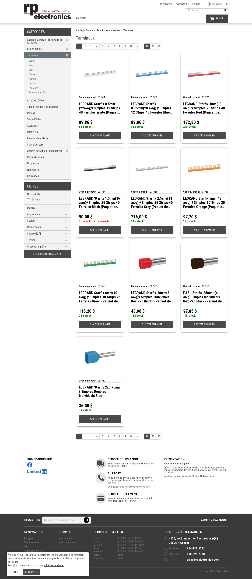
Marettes (33, 78)
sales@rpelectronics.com (137, 486)
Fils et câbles (34, 49)
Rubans (31, 113)
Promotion (33, 163)
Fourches (33, 88)
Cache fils (32, 132)
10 (147, 46)
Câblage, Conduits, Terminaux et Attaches (44, 41)
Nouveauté (33, 169)
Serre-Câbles (34, 119)
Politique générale (34, 550)
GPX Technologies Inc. (218, 571)
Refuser (15, 572)
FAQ (26, 546)
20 (153, 46)
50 (159, 46)
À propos (28, 538)
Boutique (81, 18)
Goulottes (32, 125)
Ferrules (33, 74)
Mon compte (65, 538)
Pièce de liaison (35, 157)
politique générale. (54, 565)
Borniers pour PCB (38, 92)
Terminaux (32, 55)
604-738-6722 (196, 548)
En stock (35, 199)
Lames (32, 60)
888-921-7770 (196, 554)
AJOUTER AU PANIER (100, 135)
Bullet (31, 69)
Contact (196, 3)
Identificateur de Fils (38, 138)
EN (227, 3)
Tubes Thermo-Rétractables (42, 106)
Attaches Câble (35, 100)
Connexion (215, 4)
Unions (32, 83)
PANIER (216, 19)
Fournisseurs (182, 3)
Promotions (166, 3)
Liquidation (33, 176)
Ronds (32, 65)
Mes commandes (68, 542)
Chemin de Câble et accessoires (44, 151)
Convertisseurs (35, 144)
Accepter (31, 572)
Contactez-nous (214, 519)
